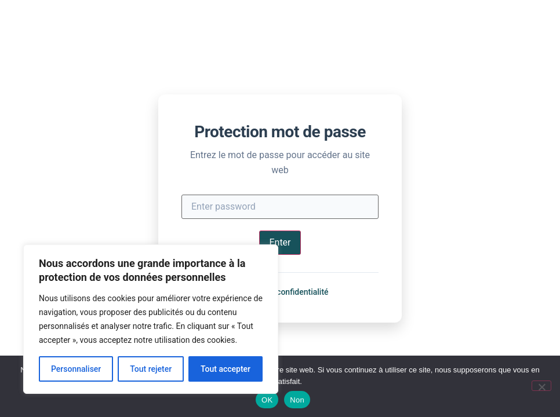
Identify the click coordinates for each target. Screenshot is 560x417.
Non (297, 400)
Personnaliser (76, 369)
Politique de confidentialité (279, 292)
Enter (279, 242)
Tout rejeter (151, 369)
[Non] (541, 386)
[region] (150, 319)
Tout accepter (225, 369)
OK (266, 400)
